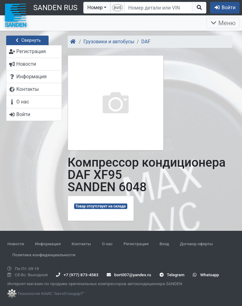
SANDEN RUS (55, 7)
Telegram (172, 274)
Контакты (81, 243)
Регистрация (136, 243)
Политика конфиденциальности (43, 254)
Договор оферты (196, 243)
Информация (48, 243)
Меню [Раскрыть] (223, 23)
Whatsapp (206, 274)
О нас (107, 243)
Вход (164, 243)
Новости (15, 243)
